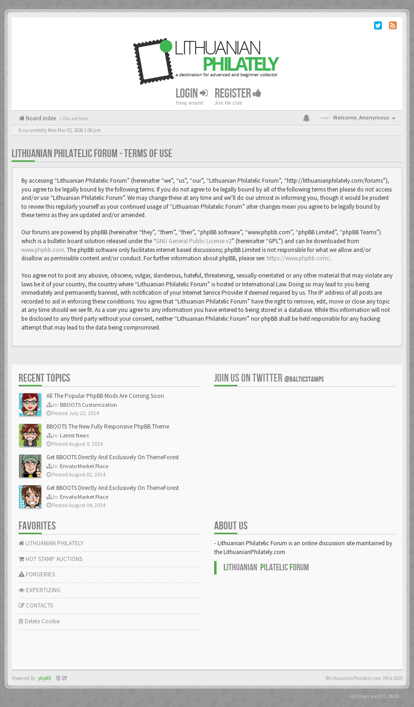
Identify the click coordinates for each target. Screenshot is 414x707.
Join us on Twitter (269, 378)
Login (192, 93)
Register (238, 93)
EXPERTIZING (39, 590)
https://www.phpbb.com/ (298, 258)
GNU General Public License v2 (193, 241)
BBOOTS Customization (88, 404)
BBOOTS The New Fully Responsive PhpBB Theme (107, 426)
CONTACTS (36, 605)
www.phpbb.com (42, 250)
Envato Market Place (84, 466)
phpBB (44, 678)
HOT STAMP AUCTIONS (50, 559)
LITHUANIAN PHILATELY (51, 543)
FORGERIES (37, 574)
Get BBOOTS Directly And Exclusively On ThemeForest (112, 457)
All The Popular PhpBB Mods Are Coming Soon (105, 396)
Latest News (74, 435)
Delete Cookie (39, 621)
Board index (40, 118)
